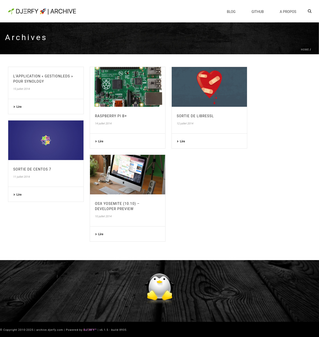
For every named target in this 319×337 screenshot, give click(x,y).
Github (257, 12)
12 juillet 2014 (185, 123)
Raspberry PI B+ (111, 116)
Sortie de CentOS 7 (32, 169)
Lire (17, 107)
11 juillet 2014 (21, 176)
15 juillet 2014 (21, 89)
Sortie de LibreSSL (195, 116)
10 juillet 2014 (103, 216)
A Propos (288, 12)
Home (305, 49)
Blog (231, 12)
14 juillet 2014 (103, 123)
